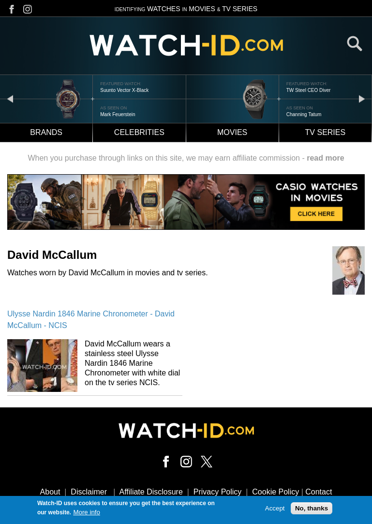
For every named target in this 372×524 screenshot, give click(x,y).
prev (10, 98)
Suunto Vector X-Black (124, 90)
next (362, 98)
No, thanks (311, 509)
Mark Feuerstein (117, 114)
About (50, 492)
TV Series (325, 132)
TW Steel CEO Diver (308, 90)
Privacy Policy (217, 492)
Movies (232, 132)
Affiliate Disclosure (151, 492)
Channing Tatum (304, 114)
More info (86, 513)
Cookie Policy (275, 492)
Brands (46, 132)
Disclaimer (89, 492)
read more (325, 158)
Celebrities (139, 132)
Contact (318, 492)
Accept (275, 509)
